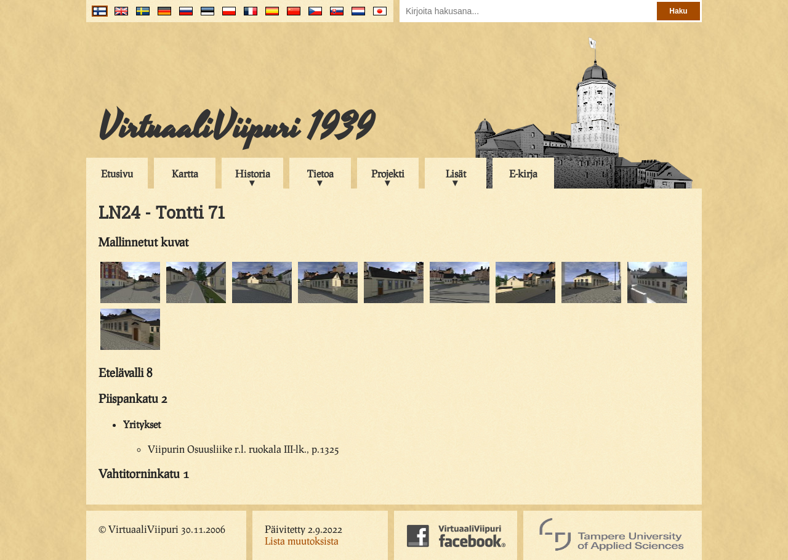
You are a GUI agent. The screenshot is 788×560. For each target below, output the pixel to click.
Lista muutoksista (302, 540)
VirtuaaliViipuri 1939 (236, 127)
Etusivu (117, 173)
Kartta (185, 173)
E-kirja (523, 173)
